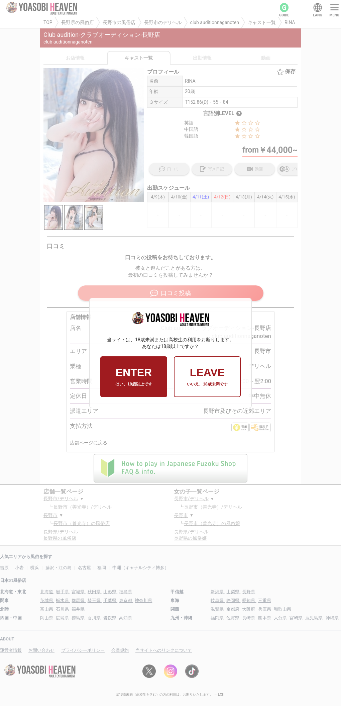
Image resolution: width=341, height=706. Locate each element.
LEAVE (207, 376)
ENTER (133, 376)
